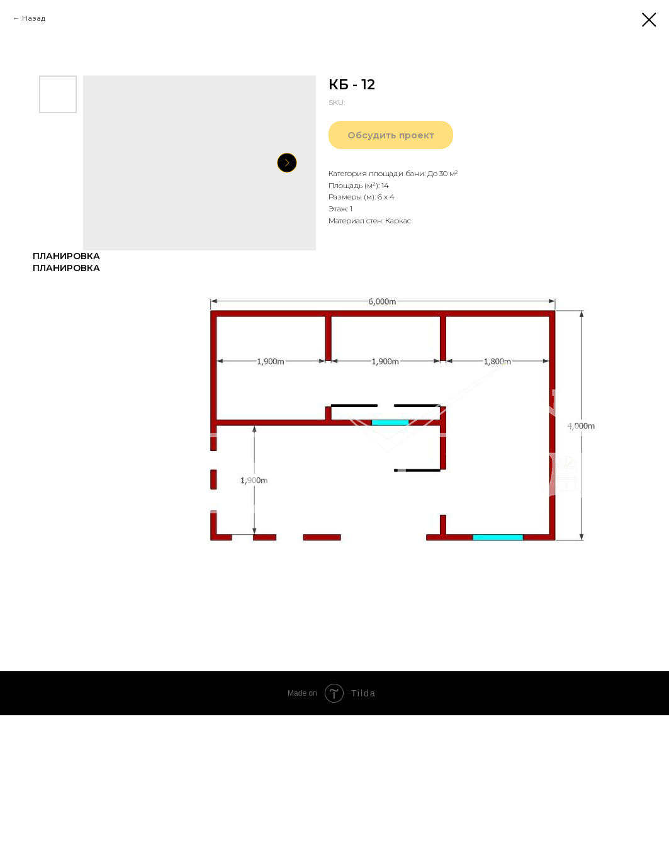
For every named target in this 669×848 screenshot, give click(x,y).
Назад (33, 18)
